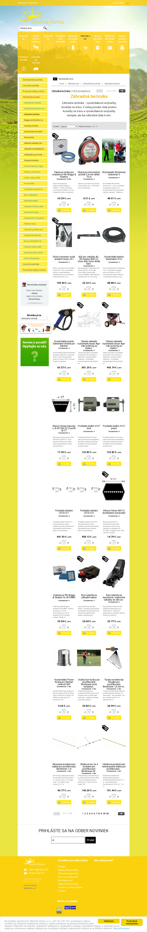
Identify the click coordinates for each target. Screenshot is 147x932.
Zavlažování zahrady (32, 235)
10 (104, 813)
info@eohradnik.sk (36, 873)
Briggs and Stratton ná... (34, 120)
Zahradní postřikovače (33, 229)
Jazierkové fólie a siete (33, 206)
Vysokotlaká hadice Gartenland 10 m (114, 258)
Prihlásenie (22, 3)
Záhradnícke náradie (32, 103)
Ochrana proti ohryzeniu (34, 218)
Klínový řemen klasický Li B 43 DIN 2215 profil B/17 (64, 428)
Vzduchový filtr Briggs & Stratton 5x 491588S (64, 596)
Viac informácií (121, 928)
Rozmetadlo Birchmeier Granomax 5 (114, 173)
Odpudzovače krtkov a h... (35, 108)
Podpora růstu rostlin (32, 247)
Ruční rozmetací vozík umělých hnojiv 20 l (64, 258)
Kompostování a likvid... (34, 253)
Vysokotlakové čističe (33, 132)
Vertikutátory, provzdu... (33, 155)
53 (107, 813)
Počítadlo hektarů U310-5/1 (64, 512)
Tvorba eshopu (30, 885)
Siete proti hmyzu (31, 212)
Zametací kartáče (31, 160)
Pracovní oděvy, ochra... (34, 91)
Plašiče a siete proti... (32, 172)
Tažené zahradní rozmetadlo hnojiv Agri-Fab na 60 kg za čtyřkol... (114, 344)
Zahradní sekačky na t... (33, 143)
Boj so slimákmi (30, 195)
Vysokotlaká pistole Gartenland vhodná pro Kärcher (64, 343)
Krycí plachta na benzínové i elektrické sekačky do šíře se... (114, 597)
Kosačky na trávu (31, 126)
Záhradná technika (31, 114)
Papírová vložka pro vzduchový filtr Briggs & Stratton (64, 174)
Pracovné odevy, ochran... (35, 270)
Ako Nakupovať (65, 880)
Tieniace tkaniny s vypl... (34, 166)
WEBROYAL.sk (30, 888)
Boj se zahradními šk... (33, 241)
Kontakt (61, 866)
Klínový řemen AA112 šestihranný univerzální (113, 512)
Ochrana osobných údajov (70, 887)
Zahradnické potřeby (32, 80)
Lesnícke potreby (31, 264)
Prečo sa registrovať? (68, 877)
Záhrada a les (73, 84)
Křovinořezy (29, 137)
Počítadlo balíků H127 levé (89, 427)
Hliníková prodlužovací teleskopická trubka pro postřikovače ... (114, 766)
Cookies (62, 891)
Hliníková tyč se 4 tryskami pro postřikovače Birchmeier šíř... (89, 767)
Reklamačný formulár (68, 884)
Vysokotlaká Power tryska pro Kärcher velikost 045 (64, 682)
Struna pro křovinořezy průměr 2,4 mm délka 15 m (89, 174)
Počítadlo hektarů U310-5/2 (89, 512)
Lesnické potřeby (31, 85)
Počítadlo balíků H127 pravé (114, 427)
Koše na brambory (31, 258)
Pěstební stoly (30, 224)
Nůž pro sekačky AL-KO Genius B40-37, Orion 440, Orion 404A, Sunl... (89, 260)
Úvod (61, 84)
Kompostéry (29, 183)
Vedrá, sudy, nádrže (32, 178)
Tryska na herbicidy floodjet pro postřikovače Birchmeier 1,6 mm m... (114, 683)
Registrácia (33, 3)
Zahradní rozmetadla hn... (34, 149)
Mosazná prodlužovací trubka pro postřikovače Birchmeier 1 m (64, 766)
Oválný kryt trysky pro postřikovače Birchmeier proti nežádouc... (89, 683)
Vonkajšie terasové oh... (34, 189)
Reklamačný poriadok (68, 870)
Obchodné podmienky (68, 873)
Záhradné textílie (31, 201)
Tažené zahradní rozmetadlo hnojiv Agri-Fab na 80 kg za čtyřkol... (89, 344)
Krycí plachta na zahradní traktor (89, 596)
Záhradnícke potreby (31, 97)
